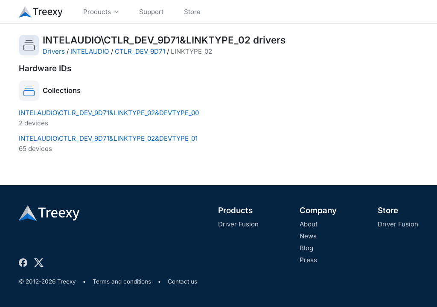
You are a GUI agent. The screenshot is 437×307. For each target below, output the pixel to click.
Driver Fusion (238, 224)
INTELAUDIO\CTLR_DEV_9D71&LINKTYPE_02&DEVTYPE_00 (109, 113)
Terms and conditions (122, 281)
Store (388, 210)
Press (308, 260)
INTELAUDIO (89, 51)
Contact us (182, 281)
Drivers (54, 51)
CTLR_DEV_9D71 (140, 51)
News (308, 236)
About (309, 224)
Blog (306, 248)
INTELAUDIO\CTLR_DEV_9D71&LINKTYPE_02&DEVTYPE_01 (108, 138)
